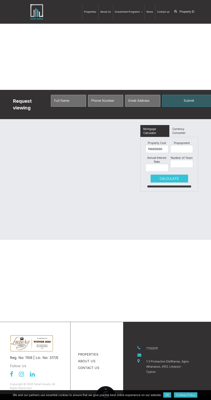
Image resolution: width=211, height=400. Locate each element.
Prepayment (182, 143)
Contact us (163, 11)
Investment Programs (129, 11)
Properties (90, 11)
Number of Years (182, 157)
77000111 (152, 348)
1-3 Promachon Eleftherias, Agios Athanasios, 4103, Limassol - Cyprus (167, 366)
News (149, 11)
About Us (105, 11)
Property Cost (157, 143)
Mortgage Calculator (149, 131)
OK (167, 395)
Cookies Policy (185, 395)
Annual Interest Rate (156, 159)
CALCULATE (169, 179)
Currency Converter (179, 131)
